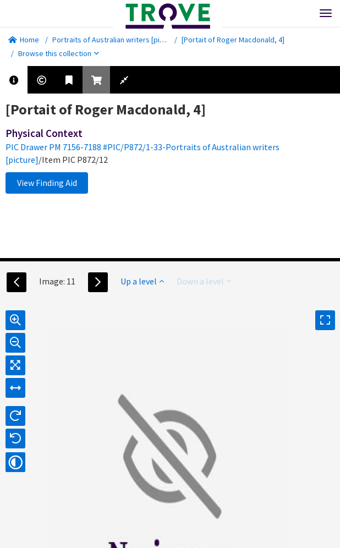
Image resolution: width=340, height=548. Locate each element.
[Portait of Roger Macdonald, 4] (233, 40)
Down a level (204, 281)
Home (23, 40)
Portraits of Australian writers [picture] (115, 40)
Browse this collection (58, 53)
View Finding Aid (47, 182)
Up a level (142, 281)
